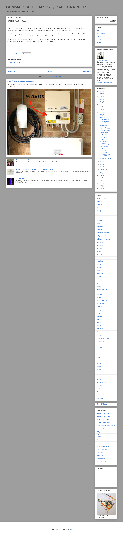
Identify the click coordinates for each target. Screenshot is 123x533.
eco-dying (100, 267)
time (98, 392)
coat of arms (100, 242)
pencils (99, 363)
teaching (99, 385)
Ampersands (100, 204)
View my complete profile (104, 82)
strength (99, 376)
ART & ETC (100, 429)
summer (99, 379)
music (98, 344)
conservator (100, 248)
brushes (99, 223)
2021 (100, 102)
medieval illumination (103, 338)
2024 (100, 94)
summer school (101, 382)
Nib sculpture (19, 178)
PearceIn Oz (100, 452)
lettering (99, 322)
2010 (100, 186)
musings (99, 347)
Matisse (99, 332)
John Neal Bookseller (103, 446)
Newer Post (11, 71)
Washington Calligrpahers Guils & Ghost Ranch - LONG (105, 128)
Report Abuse (102, 404)
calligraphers (100, 226)
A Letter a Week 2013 (103, 422)
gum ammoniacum (102, 300)
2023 (100, 96)
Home (49, 71)
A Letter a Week (101, 198)
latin (98, 319)
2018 (100, 109)
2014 (100, 175)
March (102, 167)
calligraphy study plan (103, 232)
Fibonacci (99, 277)
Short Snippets (101, 458)
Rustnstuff (100, 455)
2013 (100, 178)
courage (99, 251)
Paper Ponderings (102, 449)
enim (98, 270)
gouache (99, 297)
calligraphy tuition (102, 236)
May (101, 161)
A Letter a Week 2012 (103, 419)
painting (99, 354)
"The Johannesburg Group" (23, 160)
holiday (99, 310)
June (102, 117)
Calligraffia (100, 432)
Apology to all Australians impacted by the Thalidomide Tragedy (35, 169)
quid (98, 373)
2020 (100, 104)
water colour (100, 398)
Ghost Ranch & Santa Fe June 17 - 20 (105, 121)
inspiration (100, 316)
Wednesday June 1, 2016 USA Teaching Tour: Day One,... (105, 153)
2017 (100, 112)
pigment (99, 366)
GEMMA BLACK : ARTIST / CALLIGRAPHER (46, 7)
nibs (98, 351)
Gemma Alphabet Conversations (102, 290)
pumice (99, 369)
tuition (98, 395)
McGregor (100, 335)
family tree (100, 273)
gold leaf (99, 294)
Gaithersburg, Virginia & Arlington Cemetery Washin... (104, 136)
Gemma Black (103, 61)
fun (97, 283)
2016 (100, 115)
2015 (100, 173)
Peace (99, 360)
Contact (99, 36)
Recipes (99, 42)
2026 (100, 91)
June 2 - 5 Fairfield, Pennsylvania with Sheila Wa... (104, 145)
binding (99, 211)
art (97, 207)
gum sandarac (101, 303)
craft (98, 258)
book (98, 214)
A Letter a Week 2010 (103, 413)
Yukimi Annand (101, 462)
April (101, 164)
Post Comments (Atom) (53, 76)
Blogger (72, 529)
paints (98, 357)
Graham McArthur (102, 443)
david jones (100, 261)
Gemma (99, 286)
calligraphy (100, 229)
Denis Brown (100, 440)
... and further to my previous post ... (20, 81)
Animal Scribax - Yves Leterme (106, 425)
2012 (100, 180)
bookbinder (100, 220)
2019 (100, 107)
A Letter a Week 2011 (103, 416)
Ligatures (99, 325)
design (99, 264)
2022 (100, 99)
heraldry (99, 306)
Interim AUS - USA (105, 158)
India (98, 313)
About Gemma (101, 33)
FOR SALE (100, 39)
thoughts (99, 388)
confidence (100, 245)
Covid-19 (99, 255)
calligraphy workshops (103, 239)
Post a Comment (15, 62)
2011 (100, 183)
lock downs (100, 329)
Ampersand (100, 201)
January (103, 169)
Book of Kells (101, 217)
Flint (98, 280)
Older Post (87, 71)
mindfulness (100, 341)
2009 (100, 188)
